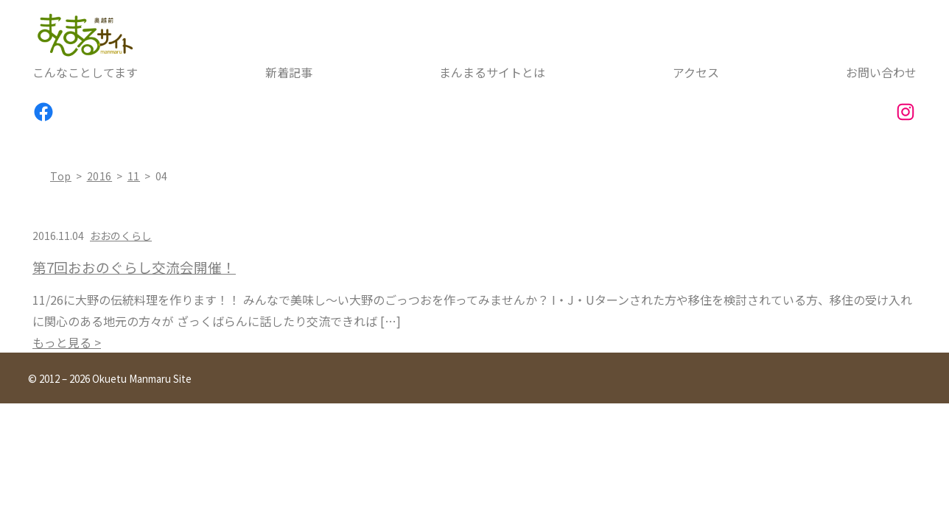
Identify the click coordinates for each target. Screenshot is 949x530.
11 (133, 176)
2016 (100, 176)
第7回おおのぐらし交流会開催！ (134, 267)
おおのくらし (121, 235)
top (60, 176)
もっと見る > (66, 342)
